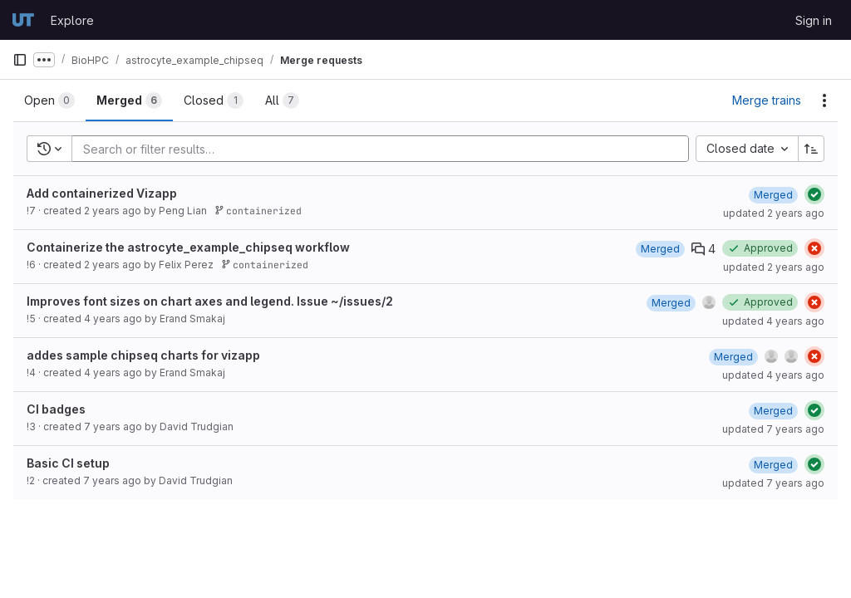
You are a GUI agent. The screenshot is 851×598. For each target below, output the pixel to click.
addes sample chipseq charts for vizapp (143, 355)
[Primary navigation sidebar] (20, 60)
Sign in (813, 20)
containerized (258, 210)
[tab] (49, 100)
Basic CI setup (68, 463)
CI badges (56, 409)
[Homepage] (23, 20)
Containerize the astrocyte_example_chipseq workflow (188, 247)
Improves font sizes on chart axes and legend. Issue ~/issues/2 (210, 301)
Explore (72, 20)
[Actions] (824, 100)
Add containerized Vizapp (102, 193)
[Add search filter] (385, 148)
